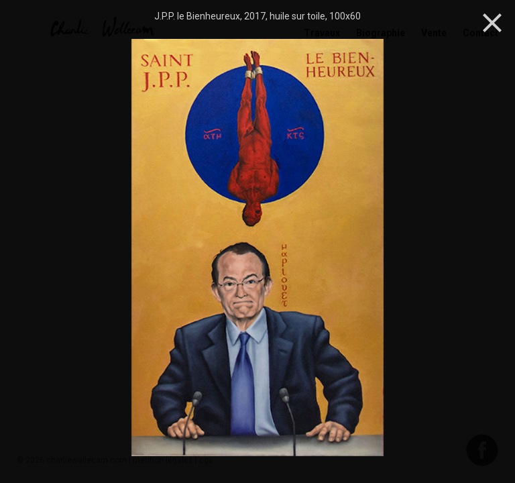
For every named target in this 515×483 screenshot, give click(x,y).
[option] (257, 249)
